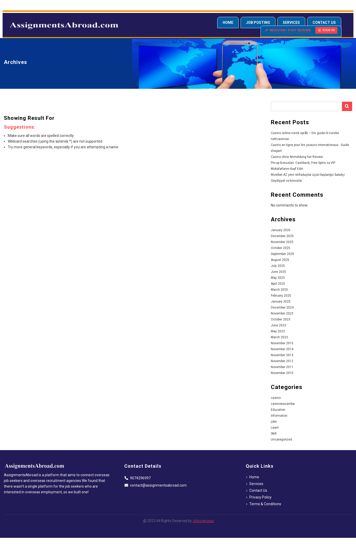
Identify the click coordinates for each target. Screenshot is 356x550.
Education (278, 410)
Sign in (326, 30)
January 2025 (280, 301)
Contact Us (324, 22)
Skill (274, 433)
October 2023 (280, 319)
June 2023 (278, 325)
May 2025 (278, 278)
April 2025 (278, 283)
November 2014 (282, 349)
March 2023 (279, 337)
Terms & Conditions (265, 504)
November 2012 (282, 361)
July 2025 (278, 266)
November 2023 (282, 313)
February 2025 (281, 295)
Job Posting (258, 22)
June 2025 (278, 272)
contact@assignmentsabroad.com (158, 485)
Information (279, 415)
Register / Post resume (290, 30)
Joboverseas (203, 521)
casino (276, 398)
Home (228, 22)
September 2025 (282, 254)
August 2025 (280, 260)
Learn (275, 427)
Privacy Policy (260, 497)
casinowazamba (283, 404)
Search (347, 106)
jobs (274, 421)
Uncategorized (281, 439)
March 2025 (279, 289)
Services (291, 22)
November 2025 (282, 242)
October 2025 (280, 248)
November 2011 (282, 367)
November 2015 (282, 343)
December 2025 (282, 236)
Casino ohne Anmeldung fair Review (297, 157)
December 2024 (282, 307)
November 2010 (282, 373)
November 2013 (282, 355)
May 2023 (278, 331)
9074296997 (140, 478)
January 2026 (280, 230)
